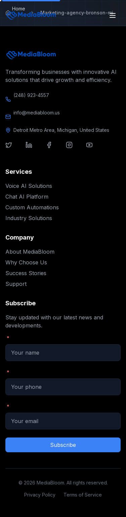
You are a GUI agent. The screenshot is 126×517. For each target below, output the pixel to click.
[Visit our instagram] (73, 149)
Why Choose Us (26, 262)
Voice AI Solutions (28, 186)
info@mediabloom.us (36, 112)
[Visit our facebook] (53, 149)
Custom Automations (32, 207)
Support (16, 283)
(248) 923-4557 (31, 95)
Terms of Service (83, 495)
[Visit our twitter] (12, 149)
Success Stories (25, 273)
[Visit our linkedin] (33, 149)
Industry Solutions (28, 218)
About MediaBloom (29, 251)
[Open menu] (113, 15)
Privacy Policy (39, 495)
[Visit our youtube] (93, 149)
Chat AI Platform (26, 196)
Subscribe (63, 445)
